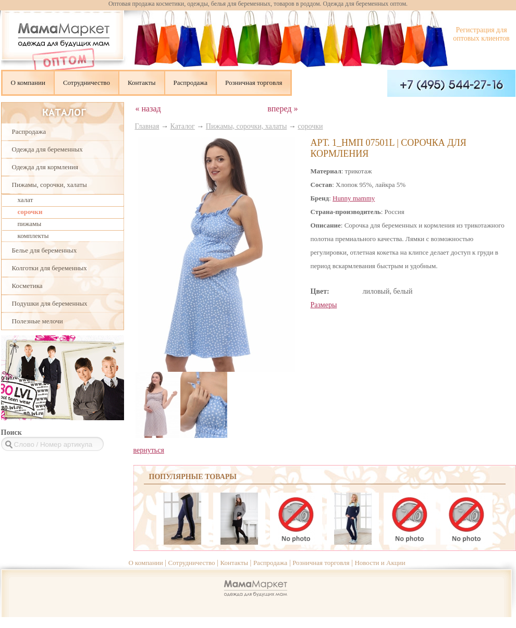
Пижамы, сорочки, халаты (49, 185)
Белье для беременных (44, 250)
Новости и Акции (379, 563)
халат (25, 200)
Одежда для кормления (45, 167)
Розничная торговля (253, 82)
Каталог (182, 126)
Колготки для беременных (49, 268)
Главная (147, 126)
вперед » (282, 108)
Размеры (324, 305)
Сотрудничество (86, 82)
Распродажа (191, 82)
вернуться (148, 450)
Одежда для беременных (47, 149)
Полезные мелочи (37, 321)
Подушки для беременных (50, 303)
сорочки (30, 212)
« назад (148, 108)
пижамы (30, 224)
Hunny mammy (354, 198)
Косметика (27, 286)
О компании (28, 82)
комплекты (33, 236)
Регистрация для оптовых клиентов (481, 34)
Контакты (142, 82)
